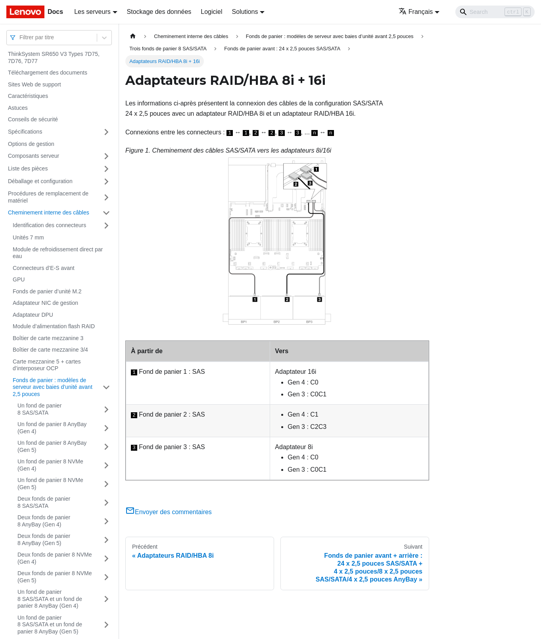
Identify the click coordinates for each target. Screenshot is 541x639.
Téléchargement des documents (47, 72)
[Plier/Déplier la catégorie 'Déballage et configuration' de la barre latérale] (106, 181)
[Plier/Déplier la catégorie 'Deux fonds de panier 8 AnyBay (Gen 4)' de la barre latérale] (106, 521)
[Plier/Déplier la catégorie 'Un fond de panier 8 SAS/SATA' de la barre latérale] (106, 409)
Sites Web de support (34, 84)
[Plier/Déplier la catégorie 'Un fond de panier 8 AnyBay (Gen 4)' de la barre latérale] (106, 428)
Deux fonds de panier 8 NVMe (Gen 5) (54, 577)
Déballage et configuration (40, 181)
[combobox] (20, 37)
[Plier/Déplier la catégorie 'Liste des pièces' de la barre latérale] (106, 169)
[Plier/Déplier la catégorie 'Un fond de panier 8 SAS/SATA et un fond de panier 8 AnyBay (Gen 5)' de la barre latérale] (106, 625)
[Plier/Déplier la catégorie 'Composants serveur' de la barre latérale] (106, 156)
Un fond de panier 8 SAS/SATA (39, 409)
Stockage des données (159, 11)
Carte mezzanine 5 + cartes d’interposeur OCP (47, 365)
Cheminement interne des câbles (48, 212)
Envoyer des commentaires (168, 512)
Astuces (18, 108)
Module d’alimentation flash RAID (54, 326)
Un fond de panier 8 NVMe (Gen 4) (50, 465)
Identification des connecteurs (49, 225)
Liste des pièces (28, 168)
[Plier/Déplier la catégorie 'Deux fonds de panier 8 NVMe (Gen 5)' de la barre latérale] (106, 577)
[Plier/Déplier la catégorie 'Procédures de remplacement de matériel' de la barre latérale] (106, 197)
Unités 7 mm (28, 237)
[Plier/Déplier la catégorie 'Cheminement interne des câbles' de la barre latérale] (106, 213)
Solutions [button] (245, 11)
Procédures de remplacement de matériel (48, 197)
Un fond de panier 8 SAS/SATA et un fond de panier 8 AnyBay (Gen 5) (49, 624)
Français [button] (416, 11)
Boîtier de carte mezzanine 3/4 (50, 349)
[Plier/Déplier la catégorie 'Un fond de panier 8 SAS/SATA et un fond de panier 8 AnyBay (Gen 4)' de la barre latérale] (106, 599)
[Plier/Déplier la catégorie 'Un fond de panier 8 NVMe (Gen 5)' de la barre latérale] (106, 483)
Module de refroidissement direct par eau (58, 253)
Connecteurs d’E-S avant (44, 268)
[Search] (495, 12)
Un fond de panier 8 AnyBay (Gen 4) (51, 427)
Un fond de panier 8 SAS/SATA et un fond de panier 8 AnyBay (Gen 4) (49, 599)
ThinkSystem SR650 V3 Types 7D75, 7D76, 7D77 (54, 57)
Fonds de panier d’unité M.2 (47, 291)
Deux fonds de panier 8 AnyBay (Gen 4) (43, 521)
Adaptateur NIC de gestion (45, 303)
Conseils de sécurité (33, 119)
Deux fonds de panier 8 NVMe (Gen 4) (54, 558)
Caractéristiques (28, 96)
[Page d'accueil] (132, 36)
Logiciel (211, 11)
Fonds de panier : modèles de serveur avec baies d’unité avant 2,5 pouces (52, 387)
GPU (19, 279)
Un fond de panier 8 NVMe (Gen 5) (50, 483)
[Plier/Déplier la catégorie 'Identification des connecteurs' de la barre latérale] (106, 225)
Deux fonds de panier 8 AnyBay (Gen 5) (43, 539)
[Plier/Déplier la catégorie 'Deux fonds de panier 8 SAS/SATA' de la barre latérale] (106, 502)
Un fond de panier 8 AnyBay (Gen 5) (51, 446)
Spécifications (25, 131)
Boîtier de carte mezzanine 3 (48, 338)
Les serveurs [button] (92, 11)
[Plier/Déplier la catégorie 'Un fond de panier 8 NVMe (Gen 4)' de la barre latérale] (106, 465)
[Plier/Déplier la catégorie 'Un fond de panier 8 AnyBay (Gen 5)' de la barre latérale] (106, 446)
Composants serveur (33, 156)
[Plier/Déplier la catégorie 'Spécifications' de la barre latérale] (106, 132)
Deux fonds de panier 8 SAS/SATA (43, 502)
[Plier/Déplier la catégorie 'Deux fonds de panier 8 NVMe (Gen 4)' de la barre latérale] (106, 558)
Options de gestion (31, 144)
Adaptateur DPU (33, 315)
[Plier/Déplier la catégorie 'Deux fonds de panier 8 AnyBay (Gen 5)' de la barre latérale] (106, 539)
